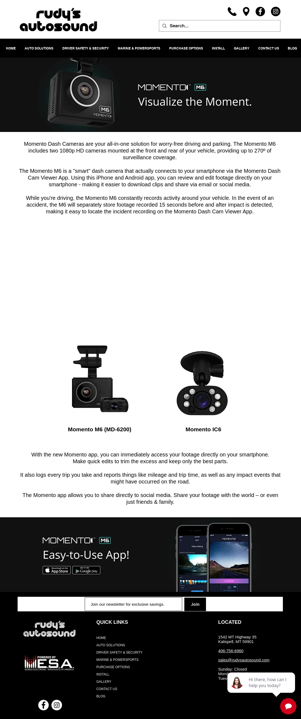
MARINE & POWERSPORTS (117, 660)
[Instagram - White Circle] (56, 705)
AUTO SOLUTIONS (110, 645)
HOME (101, 638)
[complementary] (262, 689)
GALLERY (103, 682)
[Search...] (219, 25)
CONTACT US (106, 689)
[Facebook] (260, 11)
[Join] (195, 604)
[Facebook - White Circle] (43, 705)
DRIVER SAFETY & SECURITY (119, 652)
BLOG (100, 696)
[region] (99, 380)
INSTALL (102, 674)
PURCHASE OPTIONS (113, 667)
